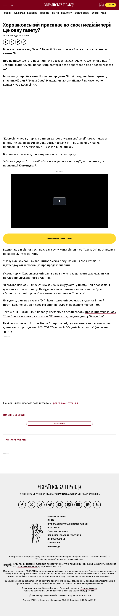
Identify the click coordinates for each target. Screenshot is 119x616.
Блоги (95, 13)
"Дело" (25, 60)
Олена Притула (53, 590)
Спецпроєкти (81, 13)
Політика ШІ (53, 528)
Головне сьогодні (14, 415)
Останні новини (16, 439)
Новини (7, 13)
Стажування (54, 543)
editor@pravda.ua (86, 590)
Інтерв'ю (44, 13)
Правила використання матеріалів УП (67, 524)
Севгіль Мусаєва (88, 588)
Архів (103, 13)
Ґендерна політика (57, 531)
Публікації (19, 13)
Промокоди (53, 546)
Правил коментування (64, 403)
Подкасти (66, 13)
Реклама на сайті (56, 516)
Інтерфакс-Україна (27, 566)
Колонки (32, 13)
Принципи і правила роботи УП (64, 535)
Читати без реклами (59, 238)
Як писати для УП (56, 539)
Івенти (55, 13)
